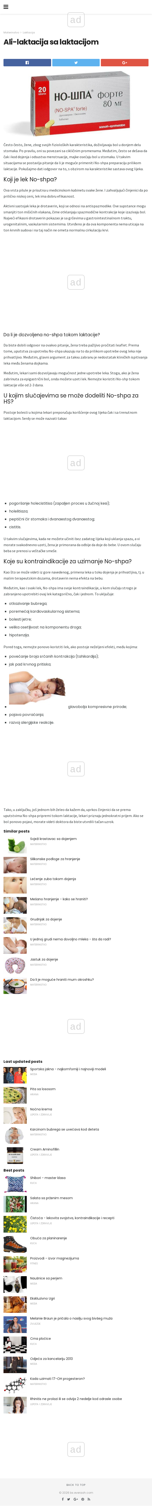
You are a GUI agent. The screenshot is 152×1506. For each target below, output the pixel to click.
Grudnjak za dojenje (46, 919)
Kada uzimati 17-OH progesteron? (57, 1378)
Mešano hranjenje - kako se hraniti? (59, 899)
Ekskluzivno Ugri (42, 1298)
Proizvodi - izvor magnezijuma (54, 1258)
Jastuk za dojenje (44, 959)
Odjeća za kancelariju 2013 (51, 1358)
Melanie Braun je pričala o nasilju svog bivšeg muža (71, 1318)
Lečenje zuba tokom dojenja (53, 879)
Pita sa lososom (43, 1089)
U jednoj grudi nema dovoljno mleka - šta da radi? (70, 939)
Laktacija (29, 32)
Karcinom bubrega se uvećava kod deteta (64, 1129)
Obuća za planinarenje (48, 1238)
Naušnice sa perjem (46, 1278)
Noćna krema (41, 1109)
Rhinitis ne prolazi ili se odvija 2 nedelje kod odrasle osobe (76, 1399)
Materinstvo (11, 32)
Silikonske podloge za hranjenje (55, 859)
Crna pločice (40, 1338)
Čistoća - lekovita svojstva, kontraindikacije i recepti (72, 1218)
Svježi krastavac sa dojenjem (53, 838)
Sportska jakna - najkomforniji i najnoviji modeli (68, 1069)
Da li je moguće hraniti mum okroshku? (62, 979)
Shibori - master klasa (48, 1178)
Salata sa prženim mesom (51, 1198)
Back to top (76, 1485)
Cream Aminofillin (44, 1149)
